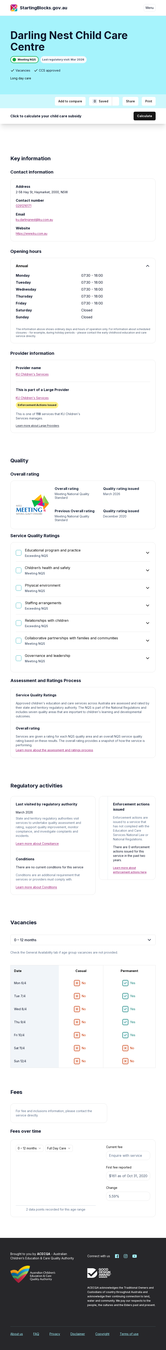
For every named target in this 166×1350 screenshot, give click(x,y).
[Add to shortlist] (115, 101)
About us (16, 1334)
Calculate (144, 116)
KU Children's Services (32, 374)
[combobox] (29, 1148)
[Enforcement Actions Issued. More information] (37, 405)
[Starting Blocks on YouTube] (134, 1256)
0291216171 (23, 206)
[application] (56, 1182)
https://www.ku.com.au (31, 233)
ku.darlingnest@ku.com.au (34, 219)
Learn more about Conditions (36, 887)
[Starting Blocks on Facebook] (117, 1256)
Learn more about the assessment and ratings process (54, 750)
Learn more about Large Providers (37, 425)
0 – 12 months (83, 940)
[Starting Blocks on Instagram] (125, 1256)
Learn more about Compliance (37, 843)
